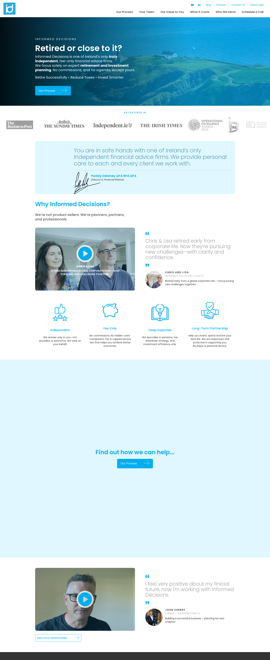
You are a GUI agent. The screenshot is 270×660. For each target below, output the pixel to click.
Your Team (146, 12)
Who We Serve (226, 12)
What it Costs (199, 12)
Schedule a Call (252, 12)
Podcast (221, 5)
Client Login (257, 5)
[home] (23, 8)
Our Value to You (172, 12)
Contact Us (238, 5)
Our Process (124, 12)
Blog (208, 5)
